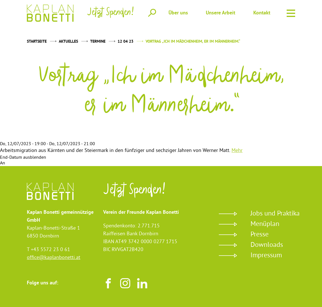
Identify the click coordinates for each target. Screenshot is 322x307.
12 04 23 (125, 41)
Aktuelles (68, 41)
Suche (152, 12)
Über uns (178, 13)
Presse (259, 234)
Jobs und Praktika (275, 214)
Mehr (237, 150)
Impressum (266, 255)
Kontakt (261, 13)
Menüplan (264, 224)
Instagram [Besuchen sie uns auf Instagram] (125, 283)
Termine (97, 41)
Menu (291, 12)
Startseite (37, 41)
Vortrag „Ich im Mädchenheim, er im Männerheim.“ (193, 41)
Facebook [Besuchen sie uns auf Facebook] (108, 283)
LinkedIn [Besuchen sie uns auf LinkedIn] (142, 283)
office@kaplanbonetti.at (53, 257)
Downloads (266, 245)
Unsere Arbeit (220, 13)
